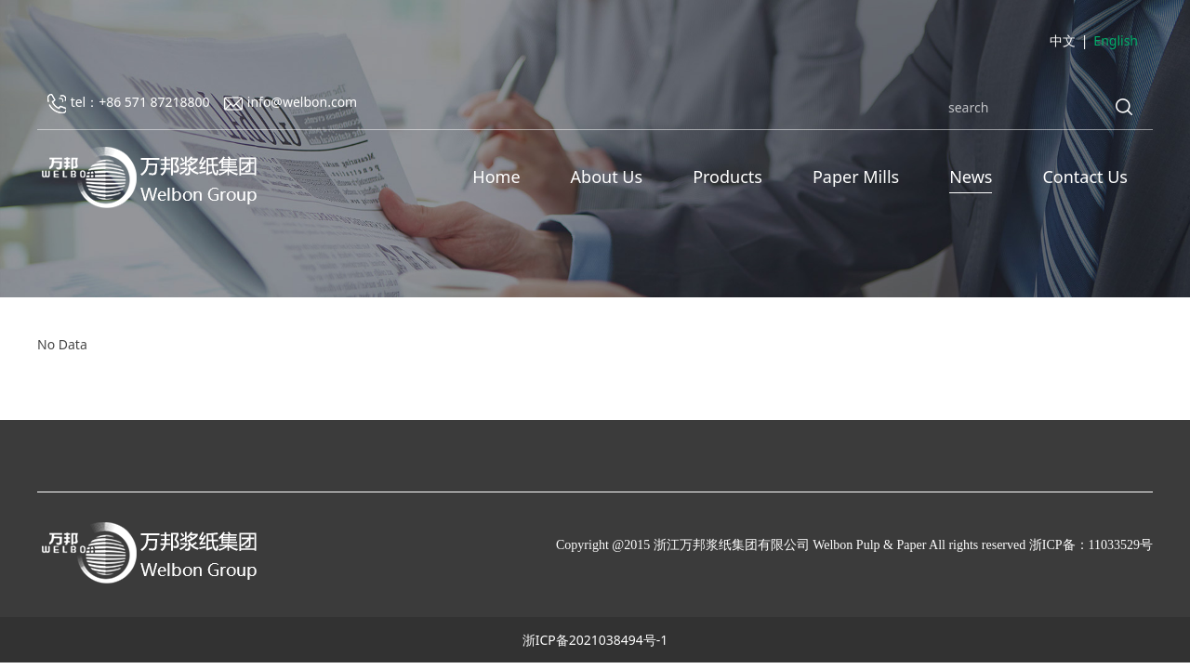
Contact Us (1085, 176)
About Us (607, 176)
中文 (1063, 40)
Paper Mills (856, 176)
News (970, 176)
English (1115, 40)
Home (496, 176)
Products (727, 176)
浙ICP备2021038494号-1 (595, 640)
